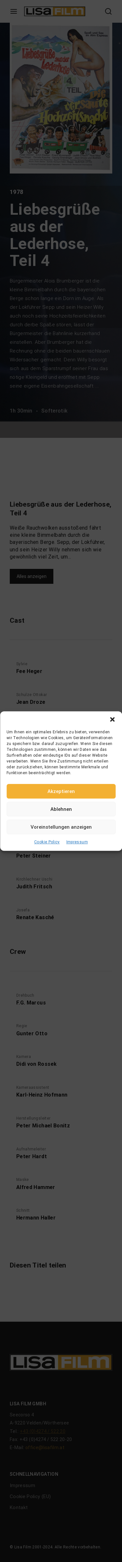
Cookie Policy (47, 842)
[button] (112, 719)
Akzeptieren (61, 791)
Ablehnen (61, 809)
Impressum (77, 842)
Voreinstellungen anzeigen (61, 827)
